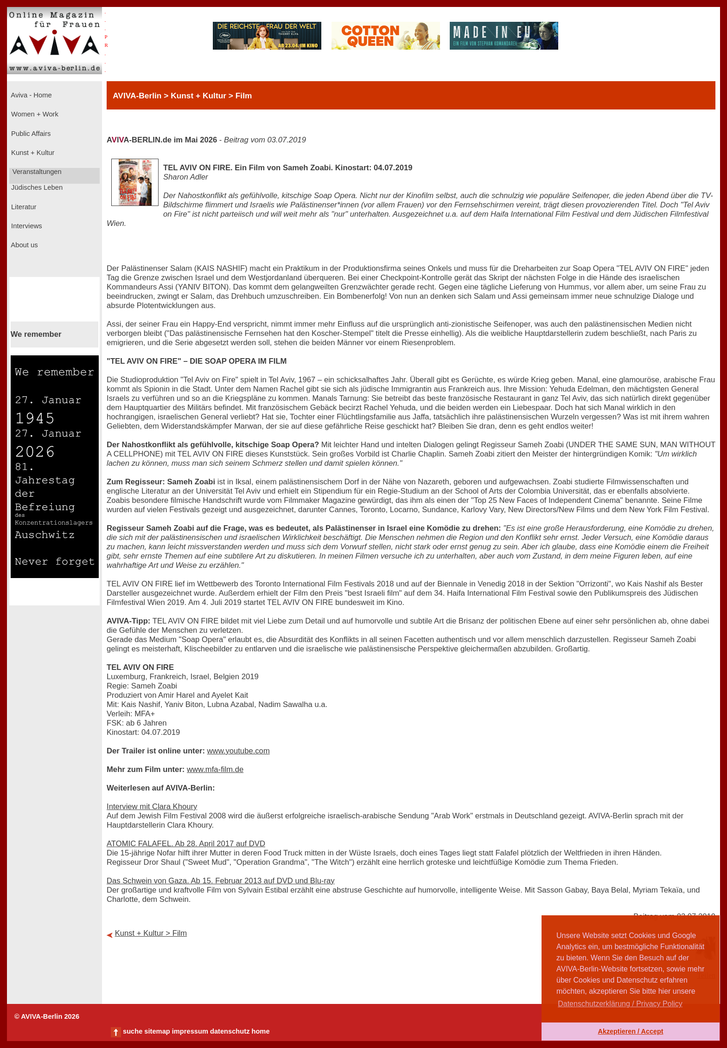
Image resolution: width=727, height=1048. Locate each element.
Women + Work (33, 114)
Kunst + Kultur (31, 152)
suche (132, 1031)
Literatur (22, 207)
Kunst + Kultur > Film (151, 933)
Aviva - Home (30, 95)
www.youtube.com (238, 750)
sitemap (157, 1031)
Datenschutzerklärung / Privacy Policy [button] (620, 1004)
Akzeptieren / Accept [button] (630, 1031)
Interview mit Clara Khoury (152, 806)
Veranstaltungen (36, 171)
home (260, 1031)
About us (23, 245)
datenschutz (230, 1031)
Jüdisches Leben (36, 187)
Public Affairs (30, 133)
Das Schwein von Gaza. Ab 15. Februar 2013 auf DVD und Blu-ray (221, 880)
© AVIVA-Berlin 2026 (46, 1016)
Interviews (25, 226)
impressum (190, 1031)
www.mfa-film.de (215, 769)
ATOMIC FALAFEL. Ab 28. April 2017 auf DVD (186, 843)
